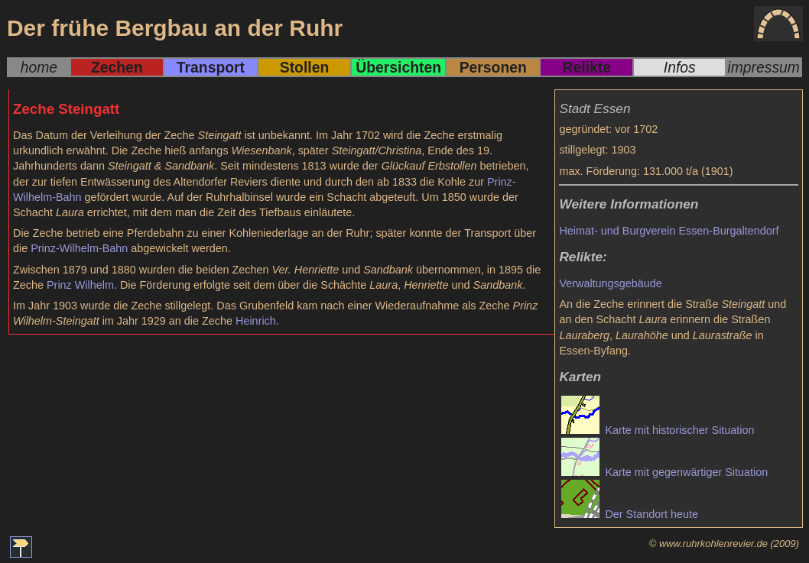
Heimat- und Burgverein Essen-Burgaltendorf (668, 231)
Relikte (587, 67)
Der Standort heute (629, 514)
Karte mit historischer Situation (657, 430)
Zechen (117, 67)
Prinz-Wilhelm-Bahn (79, 248)
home (39, 67)
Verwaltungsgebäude (610, 283)
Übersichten (398, 67)
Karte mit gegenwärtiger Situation (664, 472)
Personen (493, 67)
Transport (211, 67)
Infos (680, 67)
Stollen (304, 67)
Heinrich (256, 321)
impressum (763, 67)
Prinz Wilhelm (80, 285)
